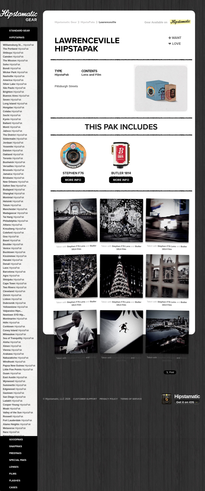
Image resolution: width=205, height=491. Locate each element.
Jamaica (13, 174)
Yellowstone (15, 307)
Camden (13, 56)
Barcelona (14, 271)
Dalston (13, 150)
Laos (11, 268)
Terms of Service (131, 399)
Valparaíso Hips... (12, 311)
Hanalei (13, 260)
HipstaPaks (16, 37)
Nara (11, 432)
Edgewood (14, 389)
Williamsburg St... (18, 45)
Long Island (15, 103)
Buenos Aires (16, 95)
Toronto (13, 158)
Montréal (13, 197)
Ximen (12, 346)
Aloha (12, 342)
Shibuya (13, 52)
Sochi (12, 115)
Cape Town (15, 283)
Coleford (13, 232)
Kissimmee (15, 256)
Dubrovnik (14, 303)
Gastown (13, 393)
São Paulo (14, 88)
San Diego (14, 397)
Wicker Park (15, 72)
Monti (11, 127)
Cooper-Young (16, 404)
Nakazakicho (16, 357)
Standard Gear (19, 30)
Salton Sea (14, 185)
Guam (12, 373)
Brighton (13, 92)
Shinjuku (13, 279)
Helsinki (13, 201)
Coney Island (16, 330)
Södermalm (15, 138)
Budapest (14, 189)
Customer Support (85, 399)
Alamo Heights (17, 424)
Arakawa (13, 354)
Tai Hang (13, 217)
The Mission (15, 60)
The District (15, 135)
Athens (12, 225)
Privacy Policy (109, 399)
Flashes (14, 480)
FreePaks (15, 453)
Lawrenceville (107, 22)
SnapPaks (15, 446)
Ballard (12, 123)
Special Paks (17, 460)
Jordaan (13, 142)
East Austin (15, 377)
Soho (11, 64)
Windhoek (14, 361)
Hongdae (13, 107)
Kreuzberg (14, 228)
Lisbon (12, 299)
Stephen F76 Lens (76, 246)
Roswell (13, 416)
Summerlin (14, 385)
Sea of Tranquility (18, 338)
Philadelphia (15, 221)
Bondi (12, 68)
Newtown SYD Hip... (14, 314)
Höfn (11, 322)
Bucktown (14, 252)
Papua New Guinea (19, 365)
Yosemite (14, 146)
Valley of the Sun (18, 412)
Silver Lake (15, 84)
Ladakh (12, 400)
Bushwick (14, 162)
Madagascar (15, 213)
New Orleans (16, 181)
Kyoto (12, 119)
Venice (12, 248)
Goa (11, 236)
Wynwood (14, 381)
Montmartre (15, 318)
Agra (11, 275)
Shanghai (14, 193)
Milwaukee (14, 334)
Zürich (12, 295)
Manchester (15, 209)
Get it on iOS (187, 402)
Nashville (14, 76)
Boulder (13, 244)
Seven (12, 99)
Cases (13, 487)
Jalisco (12, 131)
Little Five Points (18, 369)
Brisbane (13, 178)
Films (12, 473)
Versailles (14, 166)
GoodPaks (16, 439)
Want (176, 38)
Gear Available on (167, 23)
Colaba (12, 111)
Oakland (13, 154)
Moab (11, 408)
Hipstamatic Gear (66, 22)
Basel (11, 240)
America (13, 80)
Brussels (13, 170)
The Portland (16, 49)
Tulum (12, 205)
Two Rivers (15, 287)
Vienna (12, 350)
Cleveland (14, 291)
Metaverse (14, 428)
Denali (12, 264)
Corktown (14, 326)
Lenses (14, 467)
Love (176, 44)
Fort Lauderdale (17, 420)
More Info (73, 180)
